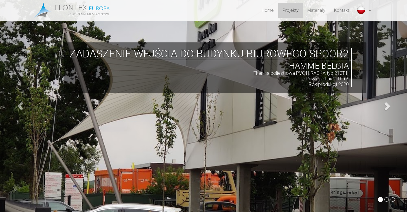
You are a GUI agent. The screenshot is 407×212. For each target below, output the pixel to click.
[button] (364, 10)
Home (268, 10)
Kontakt (341, 10)
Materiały (316, 10)
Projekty (290, 10)
